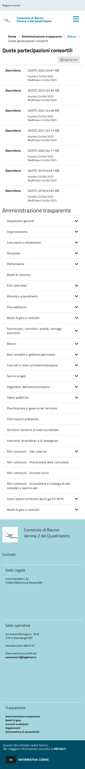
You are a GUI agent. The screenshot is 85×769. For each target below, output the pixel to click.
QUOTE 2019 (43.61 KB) (43, 170)
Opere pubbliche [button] (18, 397)
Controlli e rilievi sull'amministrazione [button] (32, 365)
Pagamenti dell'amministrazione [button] (28, 386)
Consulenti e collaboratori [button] (24, 242)
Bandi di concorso (18, 274)
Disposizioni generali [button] (20, 221)
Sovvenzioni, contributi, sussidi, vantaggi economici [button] (34, 330)
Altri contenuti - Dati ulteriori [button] (27, 451)
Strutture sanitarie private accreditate (32, 429)
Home (12, 36)
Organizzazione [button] (17, 231)
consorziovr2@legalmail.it (20, 657)
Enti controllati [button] (17, 285)
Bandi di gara (13, 720)
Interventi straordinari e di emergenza (32, 440)
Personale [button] (13, 253)
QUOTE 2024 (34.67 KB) (43, 70)
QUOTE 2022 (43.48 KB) (43, 110)
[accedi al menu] (76, 19)
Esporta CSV (68, 60)
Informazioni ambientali (23, 419)
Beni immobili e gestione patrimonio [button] (31, 354)
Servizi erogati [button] (16, 376)
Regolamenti (12, 728)
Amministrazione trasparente (42, 36)
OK (11, 760)
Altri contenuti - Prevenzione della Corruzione (38, 462)
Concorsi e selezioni (16, 724)
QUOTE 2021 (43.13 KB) (43, 130)
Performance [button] (15, 264)
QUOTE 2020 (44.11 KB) (43, 150)
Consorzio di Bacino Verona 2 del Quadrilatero (34, 19)
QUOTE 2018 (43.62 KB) (43, 190)
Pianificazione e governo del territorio (32, 408)
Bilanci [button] (11, 343)
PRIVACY (60, 748)
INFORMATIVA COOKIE (33, 759)
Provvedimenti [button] (16, 307)
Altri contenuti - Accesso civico (28, 472)
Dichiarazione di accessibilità (22, 732)
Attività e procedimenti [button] (22, 296)
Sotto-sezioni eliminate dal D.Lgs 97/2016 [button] (35, 498)
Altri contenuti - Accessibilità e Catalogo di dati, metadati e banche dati (39, 485)
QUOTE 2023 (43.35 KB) (43, 90)
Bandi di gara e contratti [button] (23, 318)
